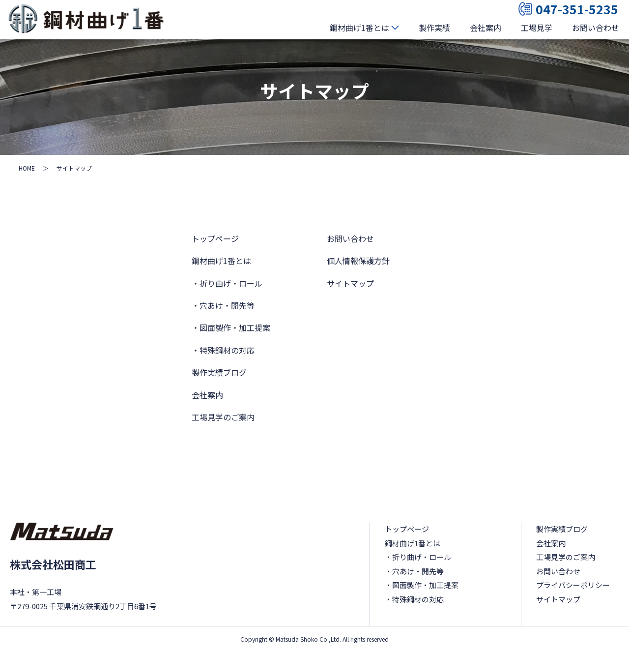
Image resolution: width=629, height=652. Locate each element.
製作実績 (434, 27)
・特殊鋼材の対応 (223, 350)
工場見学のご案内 (223, 417)
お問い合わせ (595, 27)
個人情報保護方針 (358, 261)
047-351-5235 (568, 9)
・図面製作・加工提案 (231, 327)
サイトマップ (350, 283)
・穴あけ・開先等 (223, 305)
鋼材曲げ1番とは (359, 27)
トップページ (215, 238)
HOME (27, 168)
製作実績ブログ (219, 372)
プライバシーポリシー (573, 585)
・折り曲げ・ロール (227, 283)
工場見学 (536, 27)
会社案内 (485, 27)
